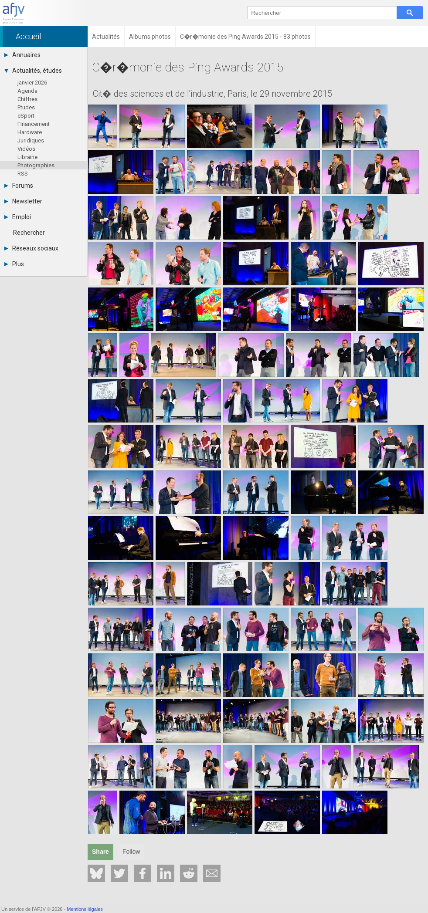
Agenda (27, 91)
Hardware (29, 132)
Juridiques (30, 140)
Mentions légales (85, 909)
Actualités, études (33, 70)
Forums (18, 185)
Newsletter (23, 201)
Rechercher (29, 232)
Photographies (35, 165)
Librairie (27, 157)
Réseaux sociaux (31, 248)
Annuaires (22, 54)
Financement (33, 124)
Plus (14, 263)
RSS (22, 173)
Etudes (26, 107)
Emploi (17, 216)
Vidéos (26, 148)
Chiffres (27, 99)
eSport (25, 115)
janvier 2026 (32, 82)
